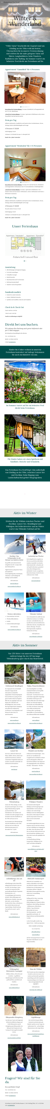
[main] (24, 21)
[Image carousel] (24, 89)
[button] (2, 2)
